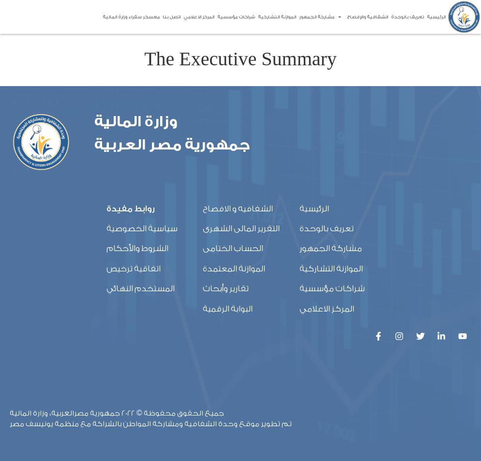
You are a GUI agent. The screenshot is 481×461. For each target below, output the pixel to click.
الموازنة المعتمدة (234, 268)
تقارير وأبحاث (226, 288)
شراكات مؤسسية (236, 17)
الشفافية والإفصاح (362, 17)
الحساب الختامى (233, 248)
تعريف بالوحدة (407, 17)
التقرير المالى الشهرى (241, 228)
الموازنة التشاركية (277, 17)
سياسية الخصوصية (142, 228)
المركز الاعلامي (198, 17)
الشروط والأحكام (137, 248)
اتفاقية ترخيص (133, 268)
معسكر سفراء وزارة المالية (131, 17)
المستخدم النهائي (140, 288)
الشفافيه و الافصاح (238, 208)
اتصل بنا (171, 17)
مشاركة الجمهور (316, 17)
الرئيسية (436, 17)
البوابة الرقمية (228, 308)
